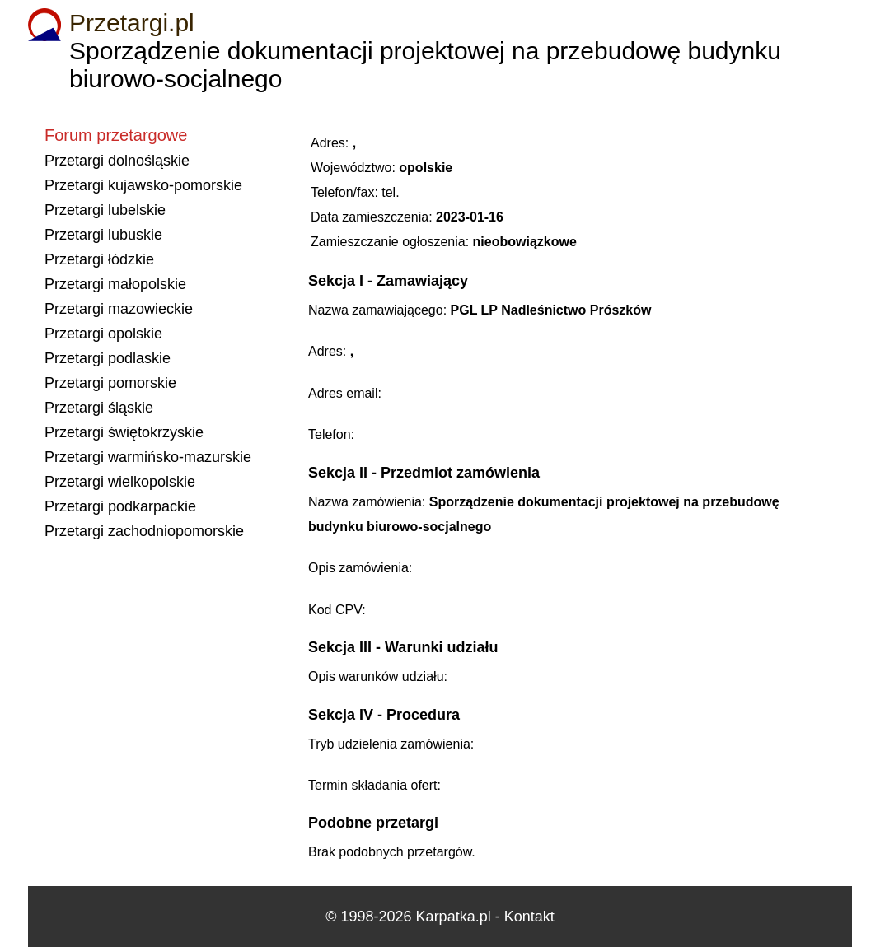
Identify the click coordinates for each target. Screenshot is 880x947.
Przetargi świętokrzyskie (124, 432)
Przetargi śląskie (98, 407)
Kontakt (529, 916)
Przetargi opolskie (103, 333)
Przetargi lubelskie (105, 210)
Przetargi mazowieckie (118, 309)
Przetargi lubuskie (103, 234)
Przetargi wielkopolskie (119, 482)
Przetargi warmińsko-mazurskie (147, 457)
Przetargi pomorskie (110, 383)
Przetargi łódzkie (99, 259)
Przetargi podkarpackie (120, 506)
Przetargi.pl (131, 22)
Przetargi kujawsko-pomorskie (143, 185)
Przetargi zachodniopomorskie (144, 531)
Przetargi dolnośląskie (117, 160)
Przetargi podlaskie (107, 358)
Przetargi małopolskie (115, 284)
